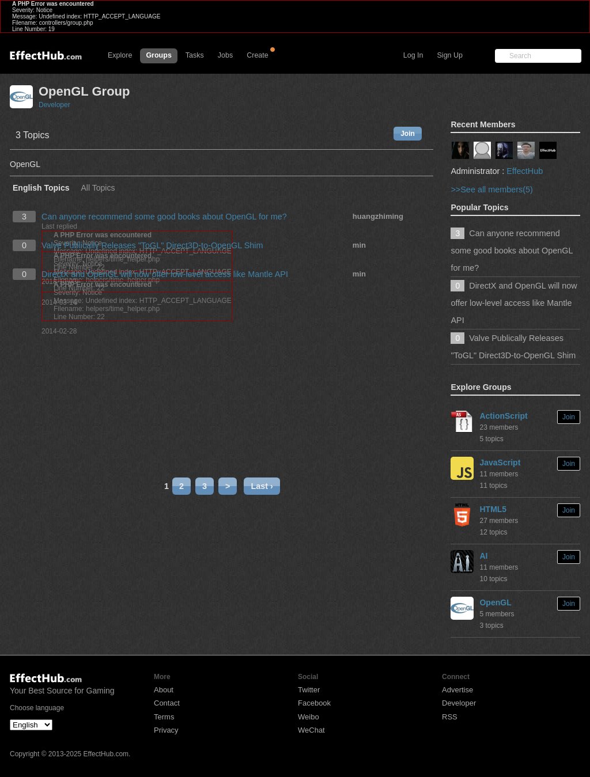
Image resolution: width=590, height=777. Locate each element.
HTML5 (492, 509)
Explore (120, 55)
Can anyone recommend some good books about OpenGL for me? (164, 216)
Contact (167, 703)
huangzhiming (378, 216)
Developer (54, 105)
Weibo (308, 716)
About (163, 689)
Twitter (309, 689)
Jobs (225, 55)
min (359, 245)
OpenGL (495, 602)
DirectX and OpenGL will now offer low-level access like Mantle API (164, 274)
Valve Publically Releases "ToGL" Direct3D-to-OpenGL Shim (152, 245)
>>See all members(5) (491, 189)
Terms (164, 716)
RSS (449, 716)
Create (257, 55)
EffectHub (524, 171)
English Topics (41, 188)
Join (407, 134)
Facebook (314, 703)
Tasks (195, 55)
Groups (158, 55)
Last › (262, 486)
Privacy (166, 730)
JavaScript (499, 462)
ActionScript (503, 415)
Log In (413, 55)
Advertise (457, 689)
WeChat (311, 730)
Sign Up (450, 55)
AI (483, 555)
